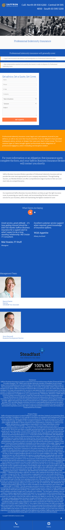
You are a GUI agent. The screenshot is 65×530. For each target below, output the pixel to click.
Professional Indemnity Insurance (32, 41)
